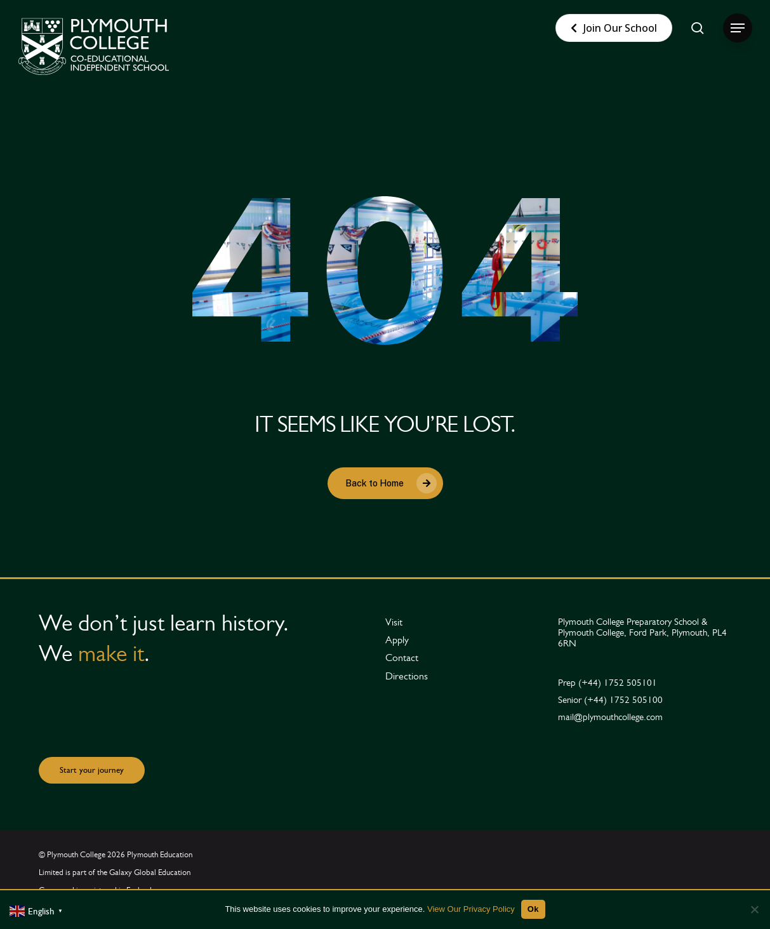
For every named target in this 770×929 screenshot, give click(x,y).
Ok (533, 909)
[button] (737, 28)
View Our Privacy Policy (471, 909)
